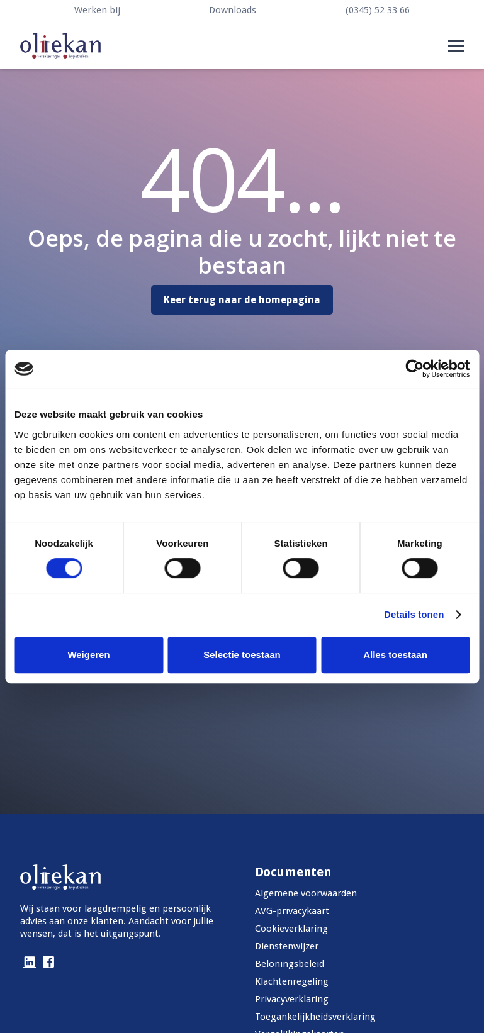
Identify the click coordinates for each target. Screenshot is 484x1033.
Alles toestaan (395, 654)
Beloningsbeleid (289, 963)
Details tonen (414, 614)
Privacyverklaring (292, 999)
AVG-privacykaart (292, 911)
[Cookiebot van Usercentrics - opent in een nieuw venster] (414, 368)
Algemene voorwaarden (306, 893)
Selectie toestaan (242, 654)
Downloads (232, 10)
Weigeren (88, 654)
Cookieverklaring (291, 928)
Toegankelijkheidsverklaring (315, 1016)
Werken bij (97, 10)
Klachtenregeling (292, 981)
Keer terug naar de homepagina (242, 300)
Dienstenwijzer (286, 946)
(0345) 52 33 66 (378, 10)
